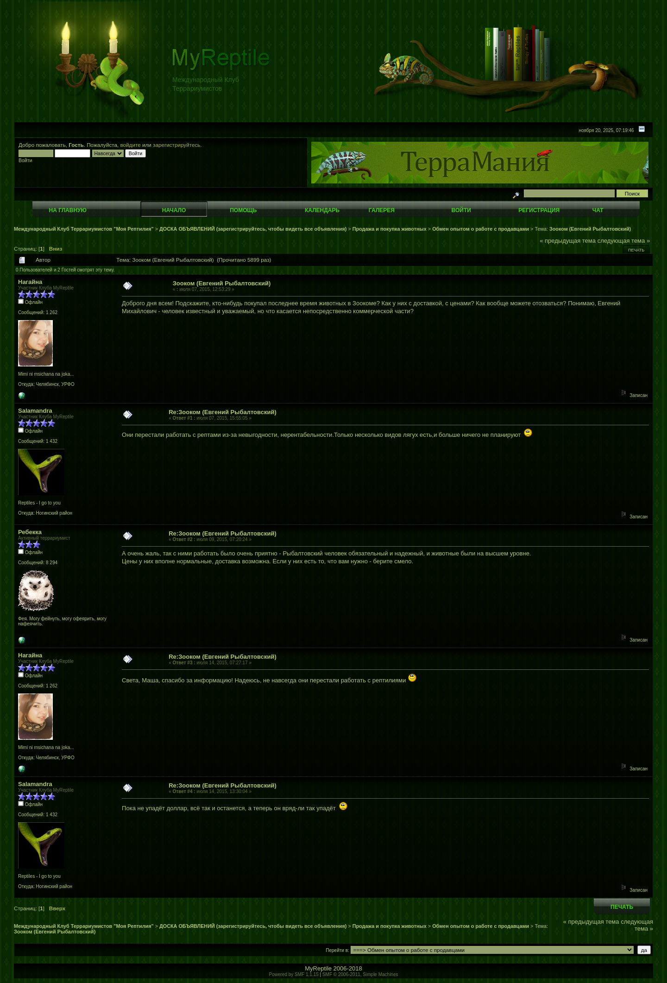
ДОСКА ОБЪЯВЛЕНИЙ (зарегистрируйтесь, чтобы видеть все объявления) (252, 229)
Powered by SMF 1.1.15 (294, 974)
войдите (130, 145)
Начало (174, 210)
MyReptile (318, 968)
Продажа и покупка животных (389, 229)
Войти (461, 210)
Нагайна (30, 281)
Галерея (382, 210)
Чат (598, 210)
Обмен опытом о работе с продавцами (480, 229)
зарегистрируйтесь (176, 145)
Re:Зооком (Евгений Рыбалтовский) (223, 412)
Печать (636, 250)
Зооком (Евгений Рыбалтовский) (590, 229)
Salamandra (35, 410)
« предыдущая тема (568, 240)
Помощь (243, 210)
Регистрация (539, 210)
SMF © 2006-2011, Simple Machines (360, 974)
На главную (68, 210)
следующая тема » (624, 240)
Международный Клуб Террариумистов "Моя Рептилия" (84, 229)
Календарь (322, 210)
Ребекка (30, 532)
